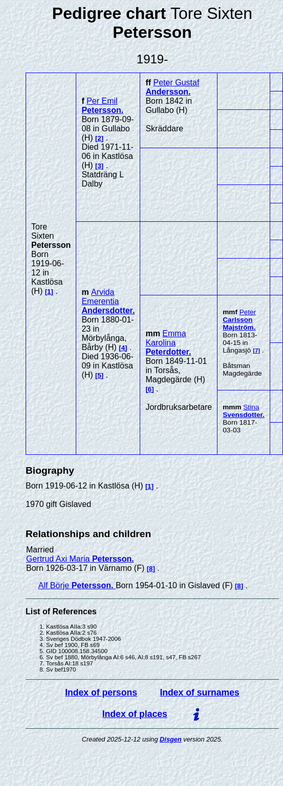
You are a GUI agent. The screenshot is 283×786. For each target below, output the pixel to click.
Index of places (134, 714)
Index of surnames (199, 692)
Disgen (171, 739)
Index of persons (101, 692)
